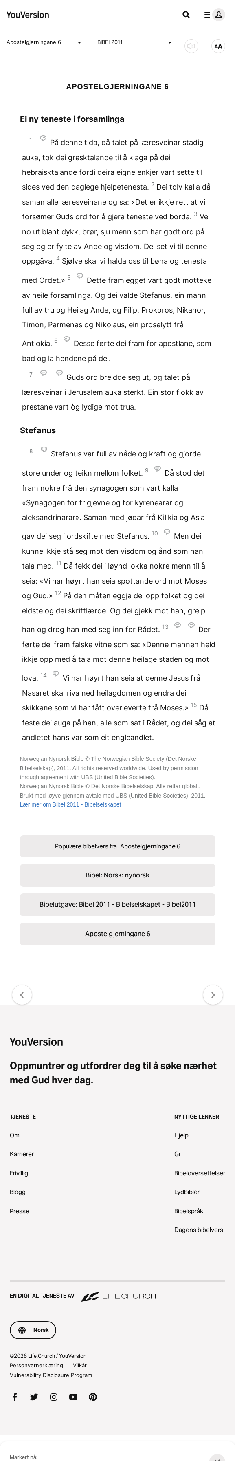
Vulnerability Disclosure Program (51, 1375)
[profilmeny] (213, 15)
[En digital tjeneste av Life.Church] (117, 1292)
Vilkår (80, 1365)
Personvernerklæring (36, 1365)
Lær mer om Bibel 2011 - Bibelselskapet (70, 804)
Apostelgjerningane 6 (45, 42)
